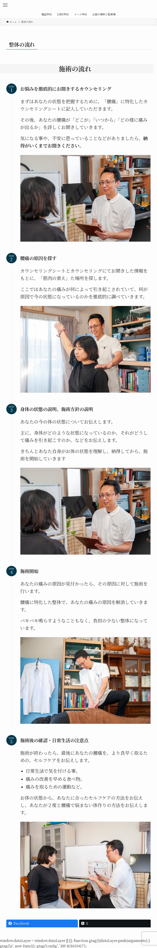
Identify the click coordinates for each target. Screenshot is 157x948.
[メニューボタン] (5, 5)
